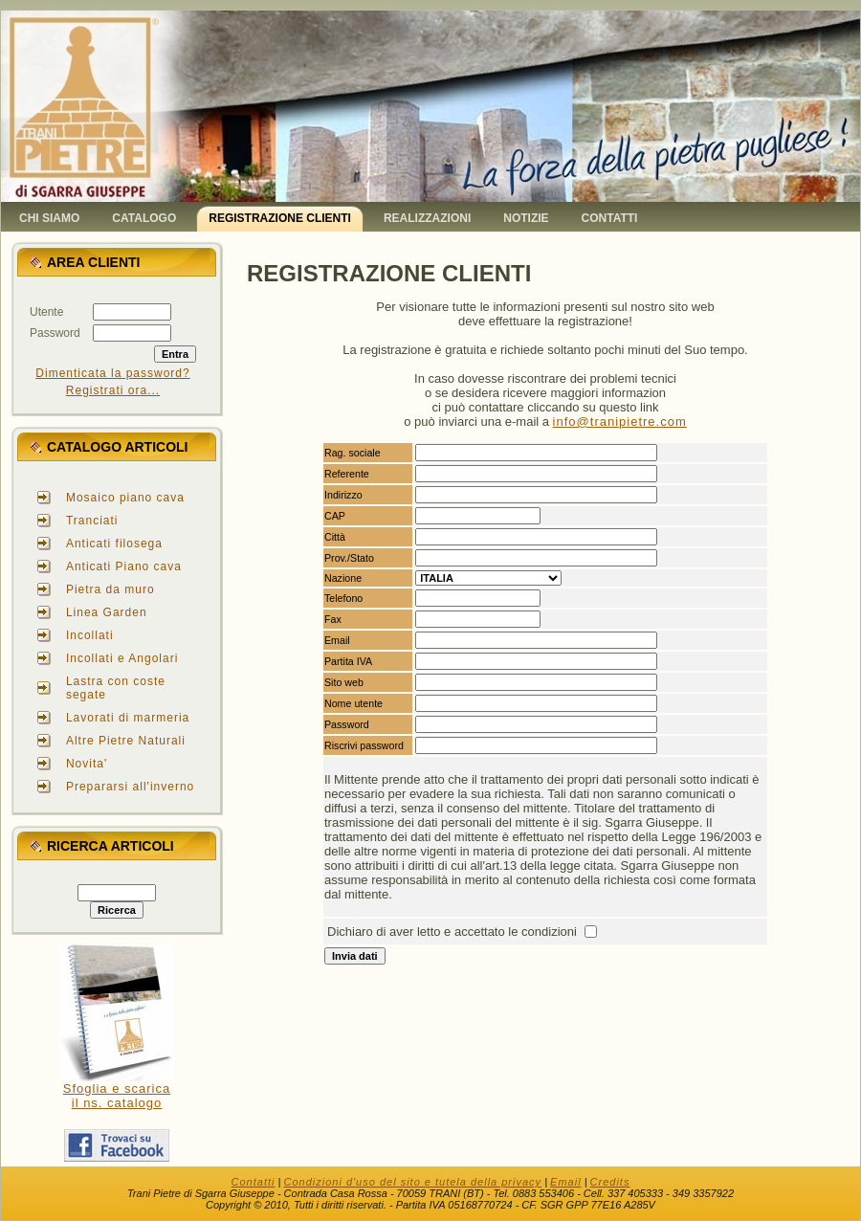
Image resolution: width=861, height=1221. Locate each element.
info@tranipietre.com (620, 421)
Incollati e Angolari (122, 658)
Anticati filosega (114, 543)
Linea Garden (106, 612)
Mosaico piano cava (125, 497)
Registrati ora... (113, 390)
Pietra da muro (110, 589)
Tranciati (92, 520)
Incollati (90, 635)
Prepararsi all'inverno (130, 786)
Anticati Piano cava (124, 566)
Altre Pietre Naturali (126, 740)
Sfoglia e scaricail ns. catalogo (116, 1095)
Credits (610, 1182)
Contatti (254, 1182)
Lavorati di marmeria (127, 717)
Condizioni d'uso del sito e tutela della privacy (412, 1182)
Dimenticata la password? (112, 373)
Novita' (86, 763)
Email (566, 1182)
